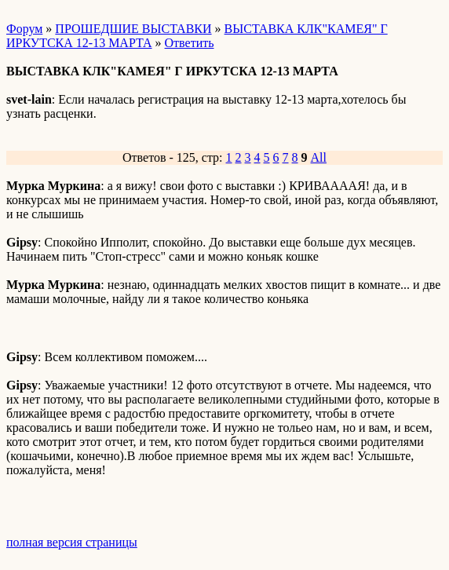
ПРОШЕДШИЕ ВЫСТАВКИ (133, 28)
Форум (24, 28)
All (319, 157)
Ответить (189, 42)
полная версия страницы (71, 542)
